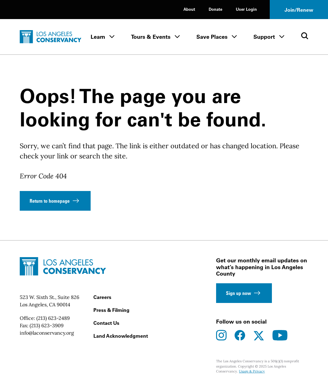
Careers (102, 297)
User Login (246, 9)
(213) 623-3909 (47, 325)
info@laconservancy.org (47, 333)
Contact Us (106, 323)
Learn (98, 36)
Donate (215, 9)
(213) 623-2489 (53, 318)
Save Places (212, 36)
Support (264, 36)
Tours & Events (150, 36)
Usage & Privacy (252, 371)
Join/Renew (299, 10)
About (189, 9)
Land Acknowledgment (120, 336)
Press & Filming (111, 310)
